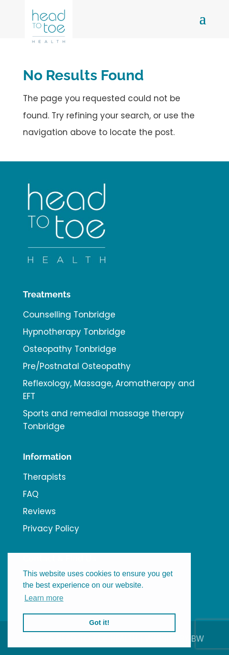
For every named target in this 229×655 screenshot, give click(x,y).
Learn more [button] (43, 598)
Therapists (44, 477)
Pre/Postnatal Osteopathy (77, 366)
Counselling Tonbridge (69, 314)
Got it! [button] (99, 622)
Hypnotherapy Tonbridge (74, 332)
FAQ (31, 494)
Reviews (39, 511)
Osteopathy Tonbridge (69, 349)
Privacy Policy (51, 528)
